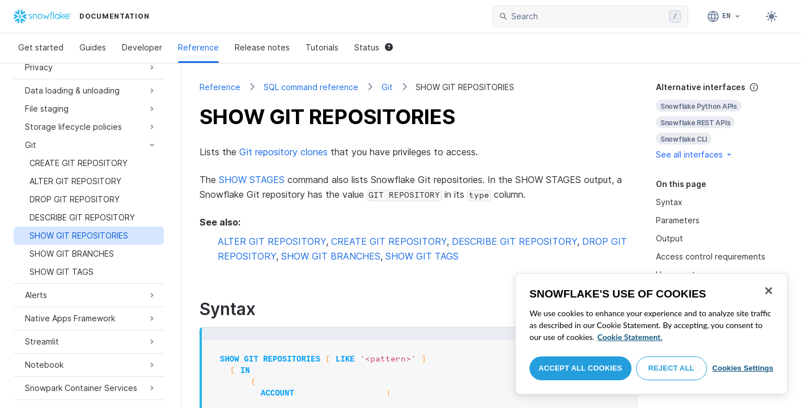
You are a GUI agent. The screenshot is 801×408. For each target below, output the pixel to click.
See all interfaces (694, 154)
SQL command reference (311, 87)
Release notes (262, 47)
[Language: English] (724, 16)
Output (669, 238)
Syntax (669, 202)
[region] (651, 333)
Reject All (671, 368)
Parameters (678, 220)
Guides (92, 47)
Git (387, 87)
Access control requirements (710, 256)
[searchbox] (587, 16)
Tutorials (322, 47)
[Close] (768, 290)
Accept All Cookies (580, 368)
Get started (40, 47)
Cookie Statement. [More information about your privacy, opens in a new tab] (630, 337)
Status (373, 47)
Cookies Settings (742, 368)
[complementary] (719, 121)
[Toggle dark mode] (771, 16)
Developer (142, 47)
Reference (198, 47)
